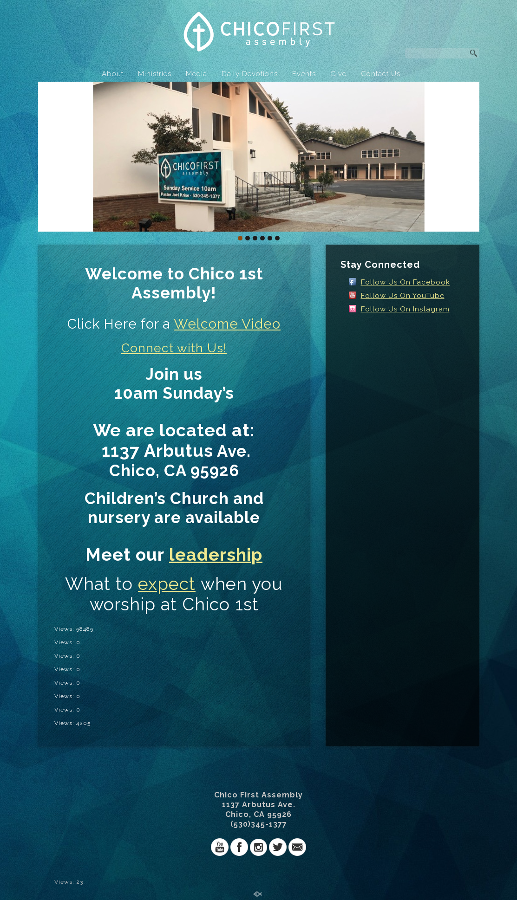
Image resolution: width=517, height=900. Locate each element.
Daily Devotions (250, 74)
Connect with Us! (174, 348)
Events (304, 74)
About (113, 74)
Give (338, 74)
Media (196, 74)
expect (167, 584)
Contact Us (380, 74)
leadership (215, 554)
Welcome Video (227, 324)
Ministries (154, 74)
